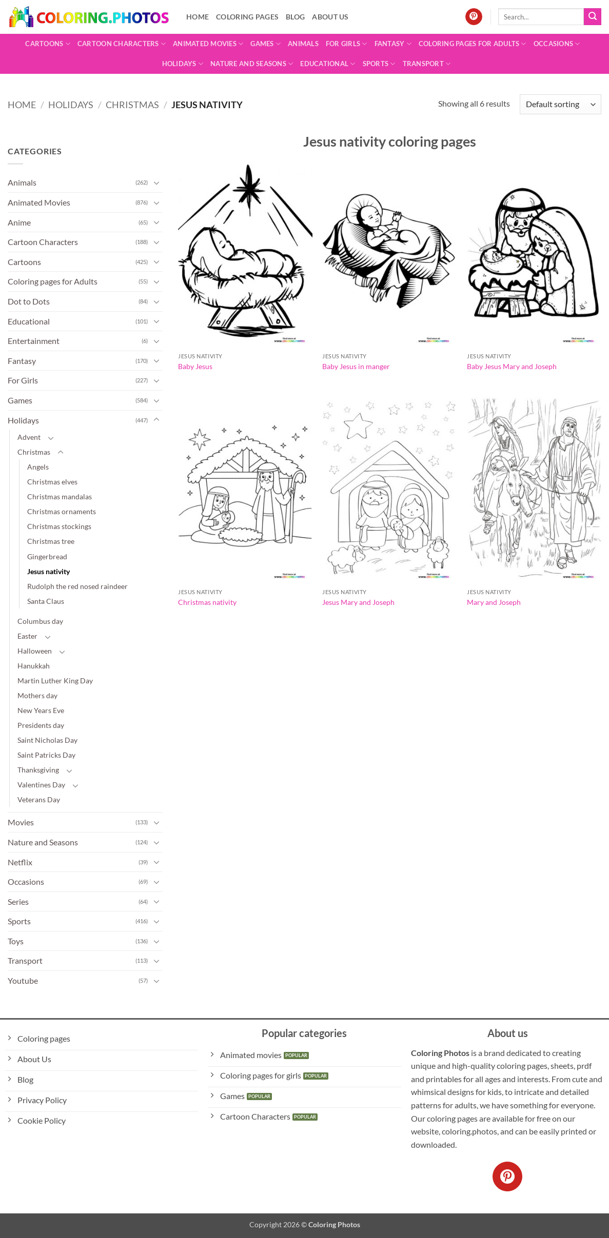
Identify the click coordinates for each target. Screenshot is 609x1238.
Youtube (23, 980)
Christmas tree (50, 541)
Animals (303, 43)
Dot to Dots (29, 301)
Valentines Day (41, 784)
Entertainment (34, 341)
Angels (38, 466)
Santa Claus (45, 601)
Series (18, 901)
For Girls (346, 44)
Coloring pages (247, 16)
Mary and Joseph (494, 602)
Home (197, 16)
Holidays (183, 64)
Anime (19, 222)
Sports (379, 64)
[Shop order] (560, 104)
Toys (16, 941)
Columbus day (40, 621)
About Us (330, 16)
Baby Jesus (195, 366)
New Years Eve (40, 710)
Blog (295, 16)
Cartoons (47, 44)
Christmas (132, 104)
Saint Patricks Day (46, 754)
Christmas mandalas (59, 496)
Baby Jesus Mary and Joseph (512, 366)
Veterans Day (38, 799)
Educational (327, 64)
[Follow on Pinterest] (473, 17)
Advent (29, 437)
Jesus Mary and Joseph (358, 602)
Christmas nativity (207, 602)
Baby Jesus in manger (356, 366)
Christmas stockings (59, 526)
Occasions (557, 44)
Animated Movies (208, 44)
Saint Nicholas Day (47, 740)
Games (265, 44)
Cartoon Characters (121, 44)
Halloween (34, 650)
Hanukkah (33, 665)
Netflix (20, 862)
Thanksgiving (38, 769)
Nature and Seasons (251, 64)
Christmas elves (52, 481)
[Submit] (592, 17)
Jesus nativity (48, 571)
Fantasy (393, 44)
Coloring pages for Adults (472, 44)
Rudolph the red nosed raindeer (77, 586)
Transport (427, 64)
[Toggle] (156, 182)
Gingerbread (47, 556)
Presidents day (40, 725)
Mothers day (37, 695)
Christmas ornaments (61, 511)
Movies (21, 822)
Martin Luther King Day (55, 680)
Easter (27, 636)
